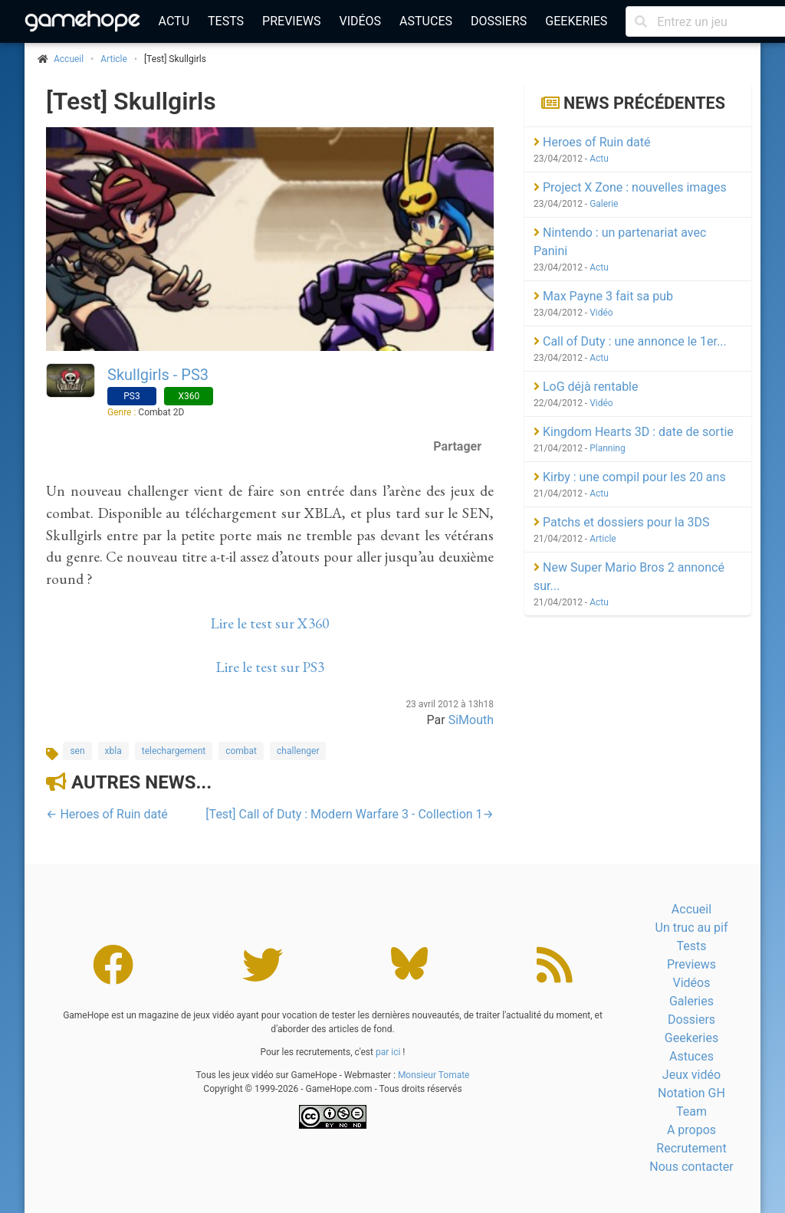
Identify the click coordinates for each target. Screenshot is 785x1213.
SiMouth (471, 720)
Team (691, 1111)
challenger (298, 751)
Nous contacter (691, 1166)
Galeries (691, 1001)
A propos (691, 1130)
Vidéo (601, 312)
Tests (226, 21)
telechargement (173, 751)
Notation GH (691, 1093)
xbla (113, 751)
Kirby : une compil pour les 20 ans (630, 477)
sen (77, 751)
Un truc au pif (691, 927)
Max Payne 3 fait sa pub (603, 296)
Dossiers (499, 21)
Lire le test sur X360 (270, 623)
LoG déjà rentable (586, 386)
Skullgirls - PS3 (158, 375)
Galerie (604, 203)
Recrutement (691, 1148)
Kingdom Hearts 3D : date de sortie (634, 432)
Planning (608, 448)
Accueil (691, 909)
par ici (388, 1052)
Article (113, 59)
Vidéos (360, 21)
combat (241, 751)
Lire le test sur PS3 (270, 667)
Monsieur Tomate (434, 1075)
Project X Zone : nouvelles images (630, 187)
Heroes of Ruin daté (592, 142)
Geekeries (576, 21)
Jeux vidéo (691, 1074)
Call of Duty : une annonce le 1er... (630, 341)
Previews (291, 21)
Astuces (425, 21)
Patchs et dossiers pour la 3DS (622, 522)
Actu (174, 21)
